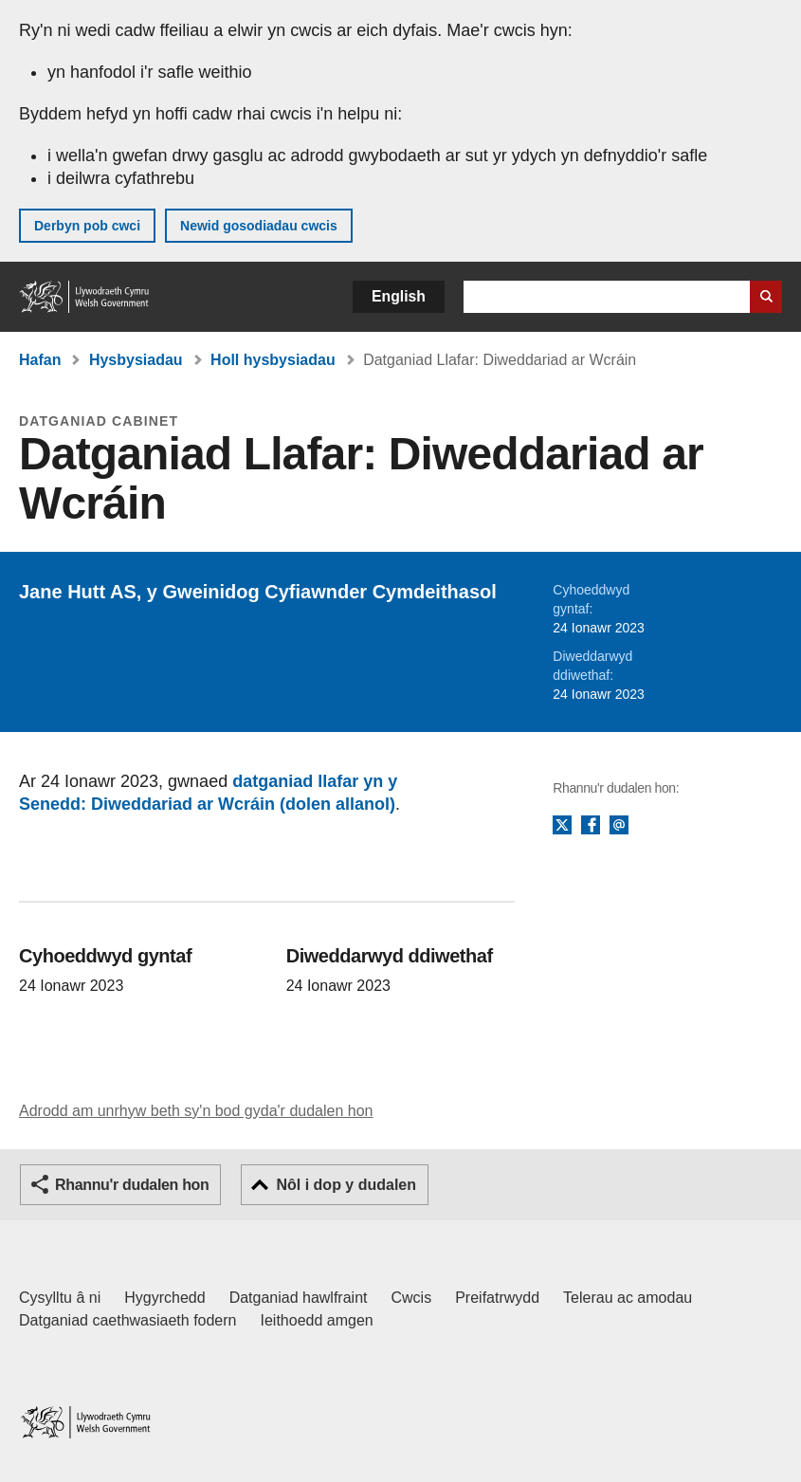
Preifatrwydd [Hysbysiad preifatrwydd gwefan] (497, 1298)
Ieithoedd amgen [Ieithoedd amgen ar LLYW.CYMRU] (317, 1320)
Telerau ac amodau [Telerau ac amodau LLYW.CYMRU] (627, 1298)
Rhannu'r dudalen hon (132, 1185)
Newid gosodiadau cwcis (258, 225)
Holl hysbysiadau (273, 360)
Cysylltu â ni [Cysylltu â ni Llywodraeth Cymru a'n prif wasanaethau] (59, 1298)
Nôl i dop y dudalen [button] (346, 1185)
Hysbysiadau (136, 360)
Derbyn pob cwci (87, 225)
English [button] (399, 296)
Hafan (40, 360)
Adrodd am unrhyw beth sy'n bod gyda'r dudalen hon (196, 1111)
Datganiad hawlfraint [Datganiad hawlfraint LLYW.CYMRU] (298, 1298)
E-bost (619, 825)
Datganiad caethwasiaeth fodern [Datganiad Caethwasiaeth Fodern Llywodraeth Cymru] (128, 1320)
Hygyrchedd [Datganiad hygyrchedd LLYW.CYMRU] (164, 1298)
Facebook (590, 825)
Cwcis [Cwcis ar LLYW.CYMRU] (411, 1298)
